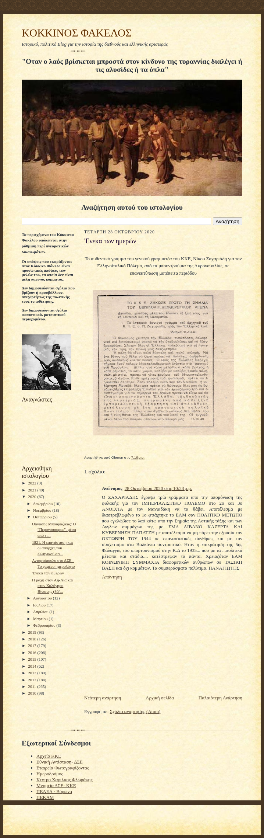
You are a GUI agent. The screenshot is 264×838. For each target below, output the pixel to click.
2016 (32, 652)
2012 (32, 680)
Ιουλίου (40, 605)
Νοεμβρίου (43, 510)
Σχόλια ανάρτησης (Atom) (135, 711)
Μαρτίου (41, 618)
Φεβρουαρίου (45, 625)
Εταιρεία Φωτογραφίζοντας (62, 768)
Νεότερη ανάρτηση (102, 697)
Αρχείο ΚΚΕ (48, 756)
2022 (32, 483)
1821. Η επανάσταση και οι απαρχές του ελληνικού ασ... (52, 548)
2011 (32, 686)
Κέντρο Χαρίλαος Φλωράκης (64, 779)
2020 (32, 496)
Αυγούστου (43, 598)
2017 (32, 645)
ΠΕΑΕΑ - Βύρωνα (54, 791)
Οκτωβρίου (43, 517)
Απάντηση (112, 577)
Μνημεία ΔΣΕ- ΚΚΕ (56, 785)
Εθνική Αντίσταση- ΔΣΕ (59, 762)
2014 (32, 666)
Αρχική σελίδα (160, 697)
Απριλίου (41, 611)
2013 (32, 673)
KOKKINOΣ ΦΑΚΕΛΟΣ (77, 33)
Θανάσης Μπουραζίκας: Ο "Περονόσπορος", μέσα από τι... (54, 530)
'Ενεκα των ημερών (48, 573)
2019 (32, 632)
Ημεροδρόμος (49, 773)
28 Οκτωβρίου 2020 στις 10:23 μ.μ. (158, 488)
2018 (32, 639)
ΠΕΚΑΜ (45, 797)
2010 (32, 693)
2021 (32, 490)
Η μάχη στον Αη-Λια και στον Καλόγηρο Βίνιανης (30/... (52, 586)
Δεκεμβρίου (43, 503)
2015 (32, 659)
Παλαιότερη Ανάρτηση (220, 697)
